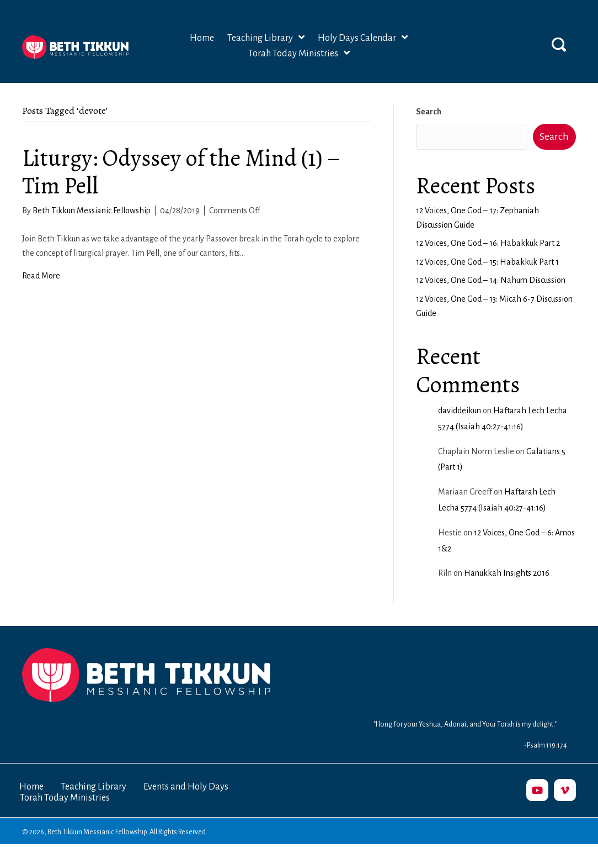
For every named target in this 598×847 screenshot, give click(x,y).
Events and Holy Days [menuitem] (185, 787)
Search (428, 111)
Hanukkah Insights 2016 (506, 573)
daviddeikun (459, 410)
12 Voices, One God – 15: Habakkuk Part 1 (487, 261)
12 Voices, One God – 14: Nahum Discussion (490, 280)
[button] (559, 44)
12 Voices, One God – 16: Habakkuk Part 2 (488, 243)
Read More (41, 275)
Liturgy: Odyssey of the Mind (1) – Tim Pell (181, 171)
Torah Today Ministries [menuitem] (65, 798)
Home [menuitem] (31, 787)
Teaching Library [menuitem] (93, 787)
